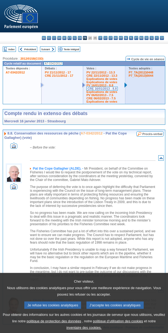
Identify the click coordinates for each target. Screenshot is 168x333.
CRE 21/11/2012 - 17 (59, 75)
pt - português (136, 38)
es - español (49, 38)
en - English (80, 38)
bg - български (44, 38)
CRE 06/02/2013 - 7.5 (101, 98)
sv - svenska (162, 38)
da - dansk (59, 38)
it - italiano (100, 38)
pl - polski (131, 38)
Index (11, 49)
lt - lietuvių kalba (111, 38)
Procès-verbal (152, 134)
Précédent (30, 49)
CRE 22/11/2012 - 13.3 (101, 75)
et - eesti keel (70, 38)
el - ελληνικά (75, 38)
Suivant (45, 49)
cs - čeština (54, 38)
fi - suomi (157, 38)
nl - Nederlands (126, 38)
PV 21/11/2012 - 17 (58, 72)
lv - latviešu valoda (105, 38)
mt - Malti (121, 38)
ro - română (141, 38)
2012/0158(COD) (31, 58)
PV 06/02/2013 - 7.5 (99, 95)
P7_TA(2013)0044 (141, 75)
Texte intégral (71, 49)
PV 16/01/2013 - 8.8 (99, 85)
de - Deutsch (64, 38)
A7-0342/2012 (15, 72)
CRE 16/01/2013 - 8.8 (102, 88)
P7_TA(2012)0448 (141, 72)
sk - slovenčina (147, 38)
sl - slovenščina (152, 38)
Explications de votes (101, 78)
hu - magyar (116, 38)
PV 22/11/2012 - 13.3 (100, 72)
